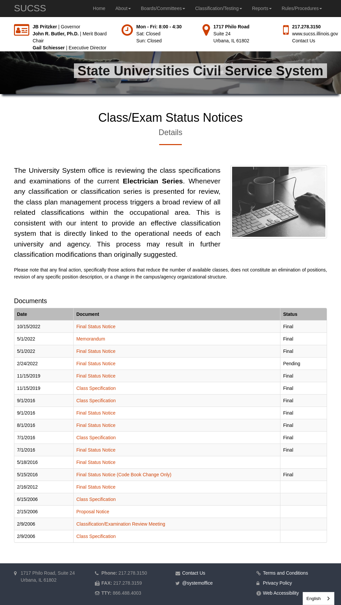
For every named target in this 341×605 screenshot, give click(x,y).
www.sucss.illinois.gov (315, 33)
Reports (262, 8)
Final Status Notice (96, 326)
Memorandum (90, 339)
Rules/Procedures (302, 8)
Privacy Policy (277, 583)
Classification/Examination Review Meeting (120, 524)
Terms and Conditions (285, 573)
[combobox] (318, 598)
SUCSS (30, 8)
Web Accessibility (281, 593)
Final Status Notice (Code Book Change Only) (123, 474)
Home (99, 8)
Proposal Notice (92, 511)
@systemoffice (197, 583)
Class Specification (96, 388)
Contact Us (303, 40)
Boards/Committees (163, 8)
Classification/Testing (218, 8)
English (313, 598)
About (123, 8)
